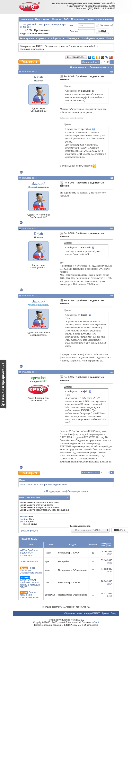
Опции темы (77, 67)
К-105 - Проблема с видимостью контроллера (30, 552)
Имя (72, 25)
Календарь (73, 38)
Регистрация (27, 38)
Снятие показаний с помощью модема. (29, 594)
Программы (77, 19)
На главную (26, 19)
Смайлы (24, 519)
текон (30, 484)
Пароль (74, 31)
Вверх (114, 613)
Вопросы (45, 24)
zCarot (95, 622)
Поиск (109, 38)
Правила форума (29, 530)
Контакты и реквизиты (99, 19)
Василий (38, 183)
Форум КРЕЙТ (30, 24)
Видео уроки (42, 19)
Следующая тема (77, 491)
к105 (36, 484)
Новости (56, 19)
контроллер (46, 484)
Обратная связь (73, 613)
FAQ (66, 19)
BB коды (24, 516)
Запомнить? (104, 25)
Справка (41, 38)
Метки (22, 480)
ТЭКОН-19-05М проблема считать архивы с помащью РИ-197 (30, 583)
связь (23, 484)
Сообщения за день (93, 38)
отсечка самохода (29, 561)
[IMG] (22, 521)
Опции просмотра (99, 67)
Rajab (38, 77)
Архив (105, 613)
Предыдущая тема (56, 491)
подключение (60, 484)
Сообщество (56, 38)
